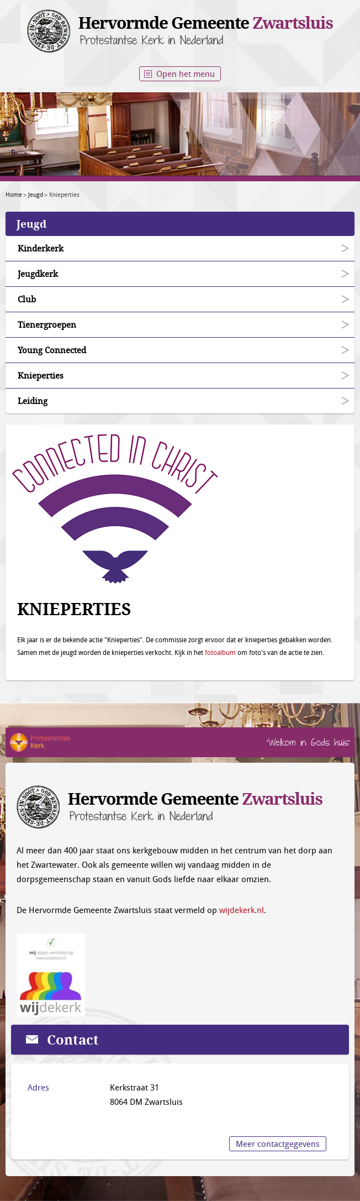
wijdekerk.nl (241, 909)
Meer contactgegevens (278, 1143)
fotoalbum (220, 652)
